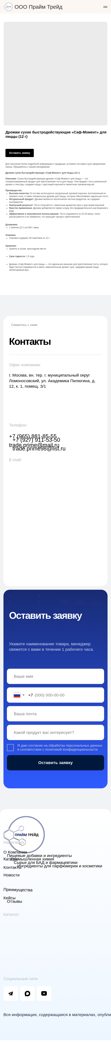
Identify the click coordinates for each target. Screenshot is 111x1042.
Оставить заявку (55, 755)
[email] (54, 707)
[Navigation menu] (105, 7)
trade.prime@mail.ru (33, 443)
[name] (54, 670)
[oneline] (54, 725)
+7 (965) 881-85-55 (32, 434)
